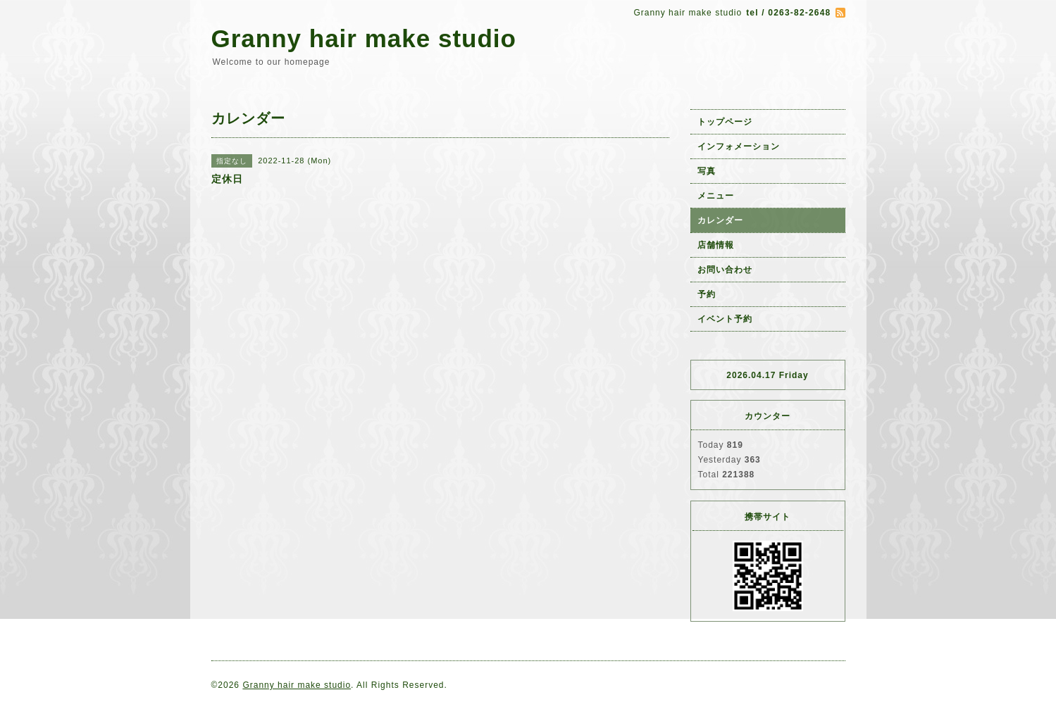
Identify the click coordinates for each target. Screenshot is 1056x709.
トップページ (724, 122)
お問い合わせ (724, 270)
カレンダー (720, 220)
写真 (706, 171)
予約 (706, 294)
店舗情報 (715, 245)
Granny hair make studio (363, 38)
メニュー (715, 196)
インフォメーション (738, 146)
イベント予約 (724, 319)
